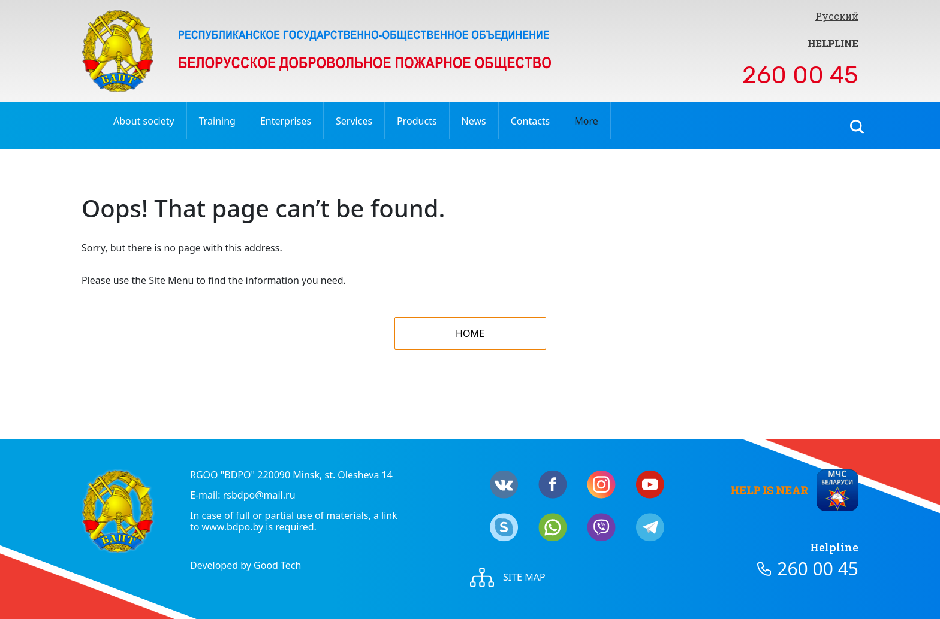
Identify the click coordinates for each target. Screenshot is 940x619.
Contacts (530, 121)
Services (354, 121)
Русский (836, 16)
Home (470, 333)
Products (417, 121)
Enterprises (285, 121)
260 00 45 (800, 75)
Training (217, 121)
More (586, 121)
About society (143, 121)
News (474, 121)
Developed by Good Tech (245, 565)
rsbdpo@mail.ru (259, 495)
